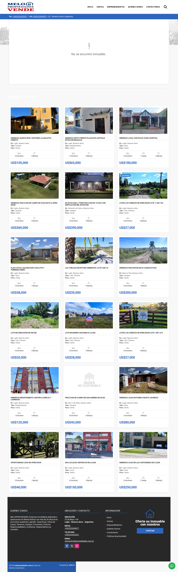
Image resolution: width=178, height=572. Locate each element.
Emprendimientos (116, 7)
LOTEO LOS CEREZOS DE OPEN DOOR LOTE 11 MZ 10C (141, 203)
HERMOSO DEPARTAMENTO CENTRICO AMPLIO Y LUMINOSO (31, 399)
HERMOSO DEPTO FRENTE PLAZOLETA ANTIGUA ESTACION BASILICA (85, 139)
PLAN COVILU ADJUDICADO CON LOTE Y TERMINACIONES (27, 269)
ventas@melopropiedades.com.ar (79, 541)
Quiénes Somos (135, 7)
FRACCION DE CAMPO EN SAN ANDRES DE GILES (85, 398)
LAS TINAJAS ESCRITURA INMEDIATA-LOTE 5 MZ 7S (86, 268)
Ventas (100, 7)
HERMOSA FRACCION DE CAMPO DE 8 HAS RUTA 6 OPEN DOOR (34, 204)
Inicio (90, 7)
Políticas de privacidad (116, 536)
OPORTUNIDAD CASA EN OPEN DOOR (26, 463)
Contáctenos (153, 7)
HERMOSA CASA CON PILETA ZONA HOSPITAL (138, 138)
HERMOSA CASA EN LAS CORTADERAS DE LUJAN (139, 463)
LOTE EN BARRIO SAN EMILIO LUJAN (80, 333)
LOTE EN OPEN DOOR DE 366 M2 (24, 333)
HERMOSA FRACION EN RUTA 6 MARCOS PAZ (138, 268)
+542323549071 (40, 16)
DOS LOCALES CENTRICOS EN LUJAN (80, 463)
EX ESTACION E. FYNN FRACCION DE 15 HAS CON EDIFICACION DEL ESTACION (85, 204)
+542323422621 (20, 16)
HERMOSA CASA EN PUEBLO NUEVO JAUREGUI (138, 398)
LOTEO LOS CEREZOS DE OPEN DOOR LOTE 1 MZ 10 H (141, 333)
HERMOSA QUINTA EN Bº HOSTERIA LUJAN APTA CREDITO (31, 139)
